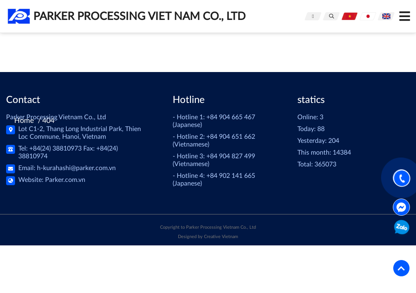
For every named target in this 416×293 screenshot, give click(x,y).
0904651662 (401, 228)
